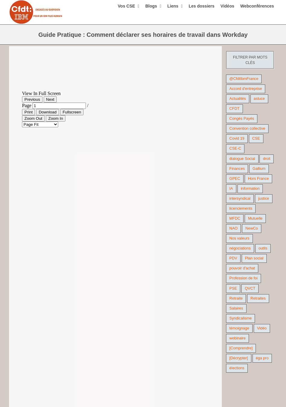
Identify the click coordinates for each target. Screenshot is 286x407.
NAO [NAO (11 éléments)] (233, 228)
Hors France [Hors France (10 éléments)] (258, 178)
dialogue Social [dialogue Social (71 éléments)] (242, 159)
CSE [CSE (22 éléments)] (256, 138)
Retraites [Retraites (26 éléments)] (258, 298)
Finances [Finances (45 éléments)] (237, 169)
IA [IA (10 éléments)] (231, 188)
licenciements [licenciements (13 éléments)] (240, 208)
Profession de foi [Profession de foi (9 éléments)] (243, 278)
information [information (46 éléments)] (250, 188)
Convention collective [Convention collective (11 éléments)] (247, 128)
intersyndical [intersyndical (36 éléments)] (239, 198)
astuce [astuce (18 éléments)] (259, 99)
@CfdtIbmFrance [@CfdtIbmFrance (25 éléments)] (243, 79)
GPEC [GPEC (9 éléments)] (234, 178)
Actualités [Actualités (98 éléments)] (237, 99)
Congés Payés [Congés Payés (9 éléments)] (241, 118)
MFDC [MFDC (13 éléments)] (234, 218)
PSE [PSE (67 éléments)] (233, 288)
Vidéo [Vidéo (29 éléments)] (262, 328)
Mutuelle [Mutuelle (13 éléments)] (255, 218)
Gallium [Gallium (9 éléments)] (259, 169)
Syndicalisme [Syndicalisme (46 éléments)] (240, 318)
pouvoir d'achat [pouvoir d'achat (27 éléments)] (242, 268)
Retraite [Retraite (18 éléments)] (236, 298)
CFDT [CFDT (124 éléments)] (234, 109)
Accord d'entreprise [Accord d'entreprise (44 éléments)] (245, 89)
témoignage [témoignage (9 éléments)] (239, 328)
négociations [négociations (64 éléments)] (240, 248)
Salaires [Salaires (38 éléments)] (236, 308)
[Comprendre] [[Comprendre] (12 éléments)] (241, 348)
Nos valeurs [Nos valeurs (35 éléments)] (239, 238)
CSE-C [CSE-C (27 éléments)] (235, 148)
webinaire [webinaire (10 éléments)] (237, 338)
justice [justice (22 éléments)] (263, 198)
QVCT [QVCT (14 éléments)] (250, 288)
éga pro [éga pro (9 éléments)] (262, 358)
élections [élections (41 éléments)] (236, 368)
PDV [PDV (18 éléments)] (233, 258)
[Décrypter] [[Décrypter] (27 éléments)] (238, 358)
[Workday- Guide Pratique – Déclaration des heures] (115, 72)
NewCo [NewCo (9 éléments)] (251, 228)
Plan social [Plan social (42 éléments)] (254, 258)
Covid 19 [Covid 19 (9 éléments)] (236, 138)
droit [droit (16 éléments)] (266, 159)
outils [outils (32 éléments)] (263, 248)
